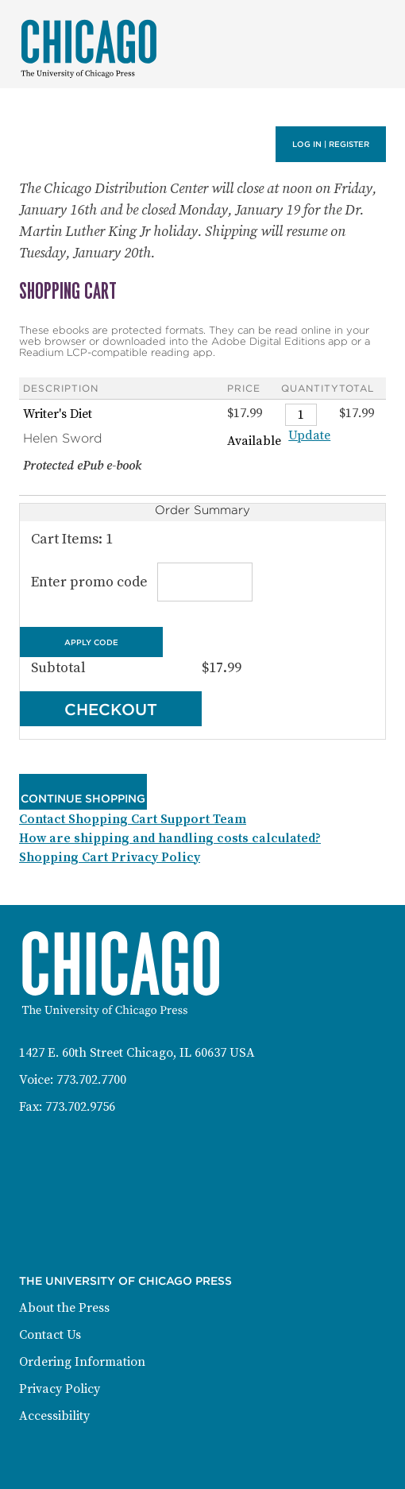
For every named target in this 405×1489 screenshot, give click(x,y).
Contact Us (50, 1335)
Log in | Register (330, 144)
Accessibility (54, 1416)
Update (309, 435)
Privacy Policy (59, 1389)
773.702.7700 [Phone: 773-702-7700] (91, 1080)
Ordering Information (82, 1362)
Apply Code (91, 641)
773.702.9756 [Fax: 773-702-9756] (80, 1107)
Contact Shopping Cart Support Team (132, 819)
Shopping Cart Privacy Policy (109, 857)
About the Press (64, 1308)
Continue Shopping (83, 798)
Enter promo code (138, 582)
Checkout (110, 709)
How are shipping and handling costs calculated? (170, 838)
